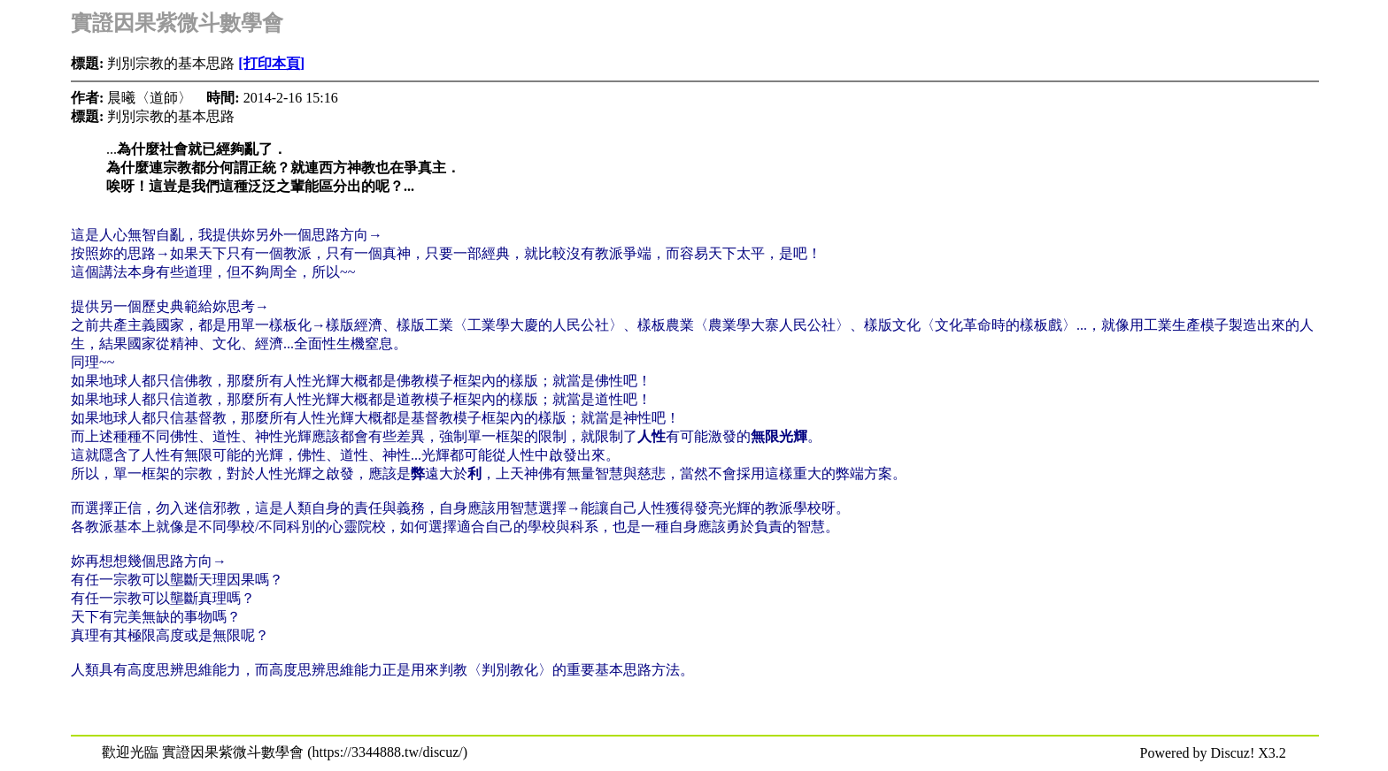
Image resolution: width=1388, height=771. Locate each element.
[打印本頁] (271, 63)
